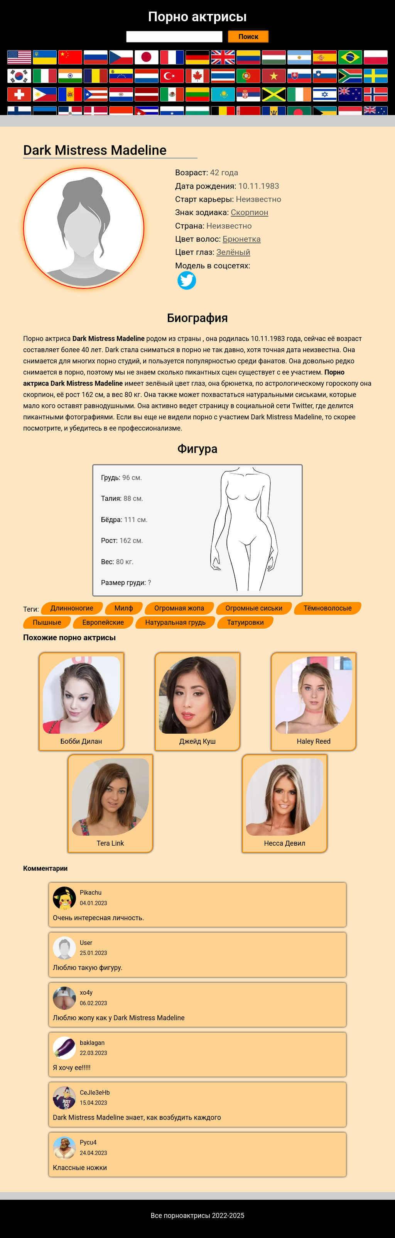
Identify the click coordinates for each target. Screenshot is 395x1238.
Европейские (103, 622)
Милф (124, 608)
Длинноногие (72, 608)
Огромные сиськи (254, 608)
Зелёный (233, 252)
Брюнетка (242, 239)
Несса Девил (284, 843)
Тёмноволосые (328, 608)
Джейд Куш (197, 741)
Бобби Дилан (81, 741)
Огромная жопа (179, 608)
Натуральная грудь (175, 622)
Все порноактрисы (181, 1215)
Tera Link (110, 843)
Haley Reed (314, 741)
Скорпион (249, 212)
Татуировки (245, 622)
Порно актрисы (197, 16)
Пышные (47, 622)
